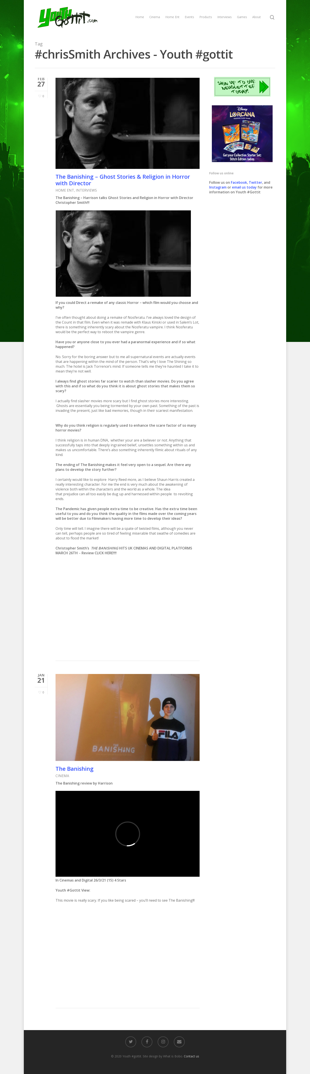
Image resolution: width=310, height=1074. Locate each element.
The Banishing (75, 769)
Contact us (191, 1056)
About (256, 17)
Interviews (224, 17)
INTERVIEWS (86, 190)
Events (189, 17)
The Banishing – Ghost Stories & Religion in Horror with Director (123, 180)
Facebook (239, 182)
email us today (244, 187)
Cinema (154, 17)
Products (205, 17)
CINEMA (62, 776)
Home (139, 17)
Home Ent (172, 17)
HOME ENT (65, 190)
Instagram (218, 187)
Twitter (255, 182)
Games (242, 17)
